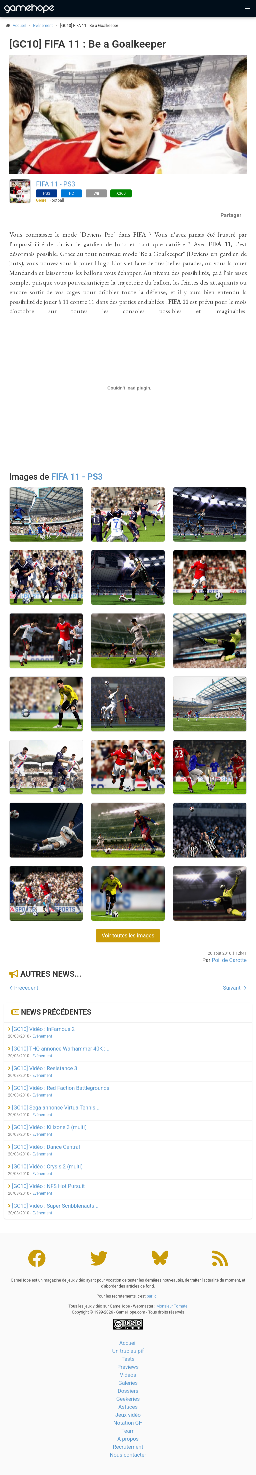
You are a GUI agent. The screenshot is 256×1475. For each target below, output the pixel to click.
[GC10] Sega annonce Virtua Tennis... (54, 1108)
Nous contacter (128, 1455)
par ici (152, 1296)
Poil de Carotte (229, 960)
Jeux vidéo (128, 1415)
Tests (127, 1359)
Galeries (128, 1383)
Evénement (43, 25)
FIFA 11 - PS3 (55, 184)
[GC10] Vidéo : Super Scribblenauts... (53, 1206)
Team (128, 1431)
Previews (128, 1367)
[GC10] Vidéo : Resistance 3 (42, 1068)
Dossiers (128, 1391)
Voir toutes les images (128, 935)
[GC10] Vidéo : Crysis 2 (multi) (45, 1166)
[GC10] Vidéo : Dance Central (44, 1147)
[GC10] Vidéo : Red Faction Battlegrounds (58, 1088)
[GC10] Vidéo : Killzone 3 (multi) (47, 1127)
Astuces (128, 1407)
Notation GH (128, 1423)
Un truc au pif (128, 1351)
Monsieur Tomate (172, 1306)
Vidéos (128, 1375)
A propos (128, 1439)
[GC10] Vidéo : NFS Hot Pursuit (46, 1186)
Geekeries (128, 1399)
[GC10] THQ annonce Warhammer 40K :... (59, 1049)
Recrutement (128, 1447)
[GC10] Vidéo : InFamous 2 (41, 1029)
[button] (247, 8)
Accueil (128, 1343)
